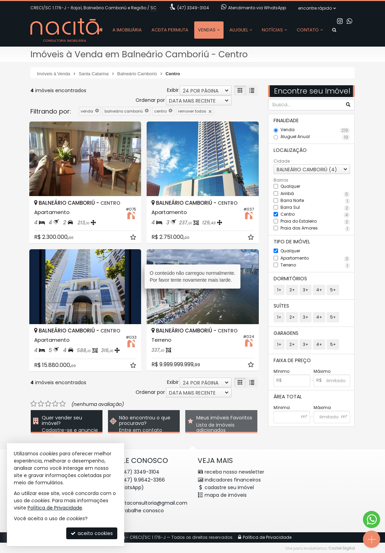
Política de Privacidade (55, 507)
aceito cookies (92, 533)
